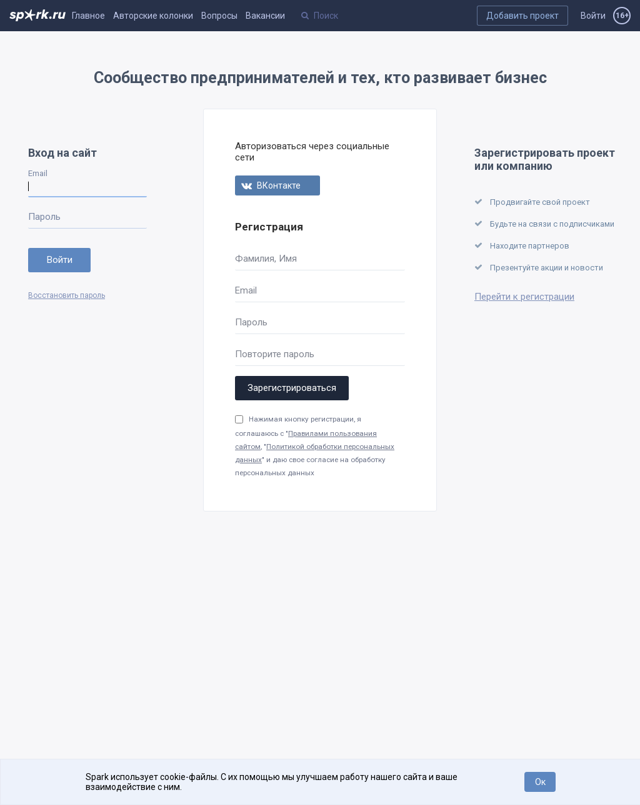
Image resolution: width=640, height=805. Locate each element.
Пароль (44, 216)
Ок (540, 782)
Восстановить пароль (66, 295)
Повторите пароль (274, 354)
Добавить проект (522, 16)
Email (38, 173)
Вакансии (265, 16)
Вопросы (219, 16)
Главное (88, 16)
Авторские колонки (153, 16)
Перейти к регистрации (524, 296)
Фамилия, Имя (266, 258)
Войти (593, 16)
